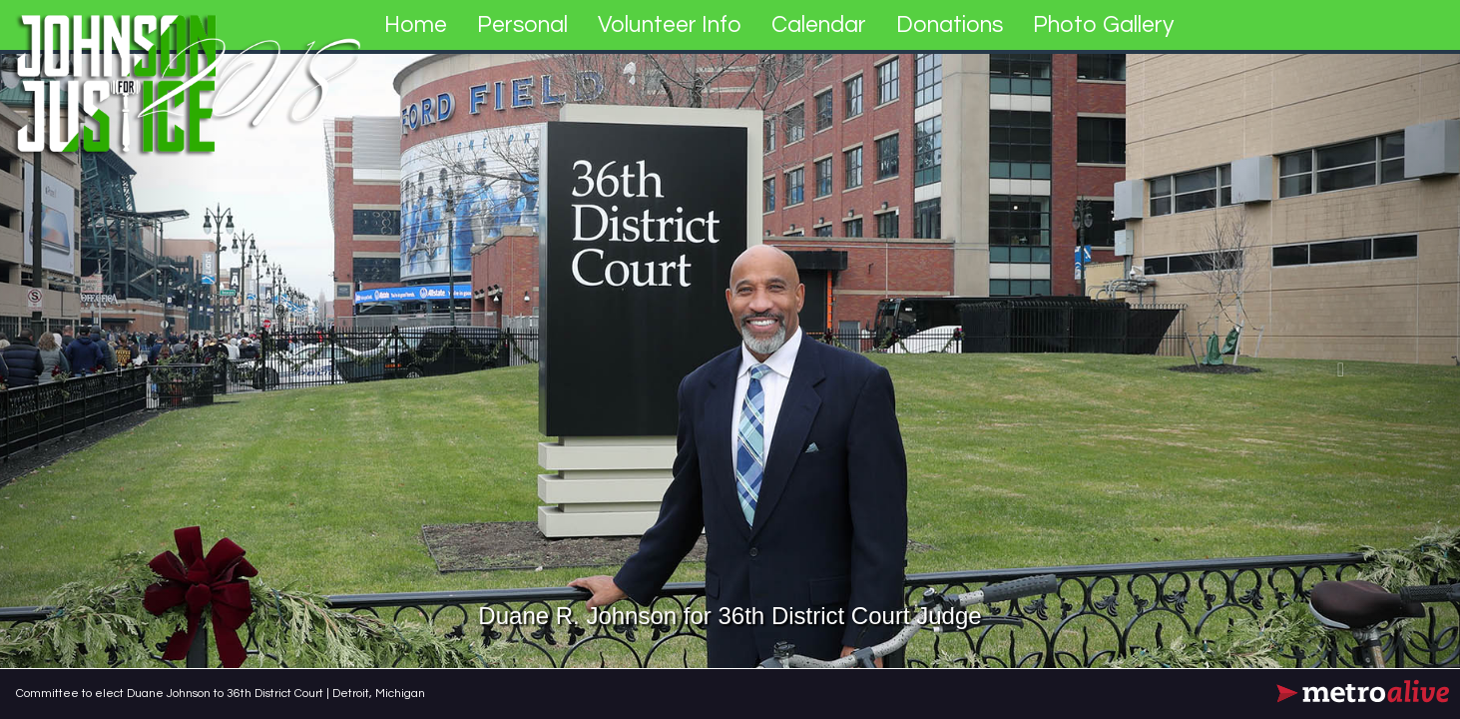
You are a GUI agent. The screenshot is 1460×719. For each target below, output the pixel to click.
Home (415, 25)
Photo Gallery (1103, 25)
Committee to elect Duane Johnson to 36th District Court (171, 693)
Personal (522, 25)
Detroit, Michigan (378, 693)
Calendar (818, 25)
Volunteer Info (669, 25)
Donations (949, 25)
